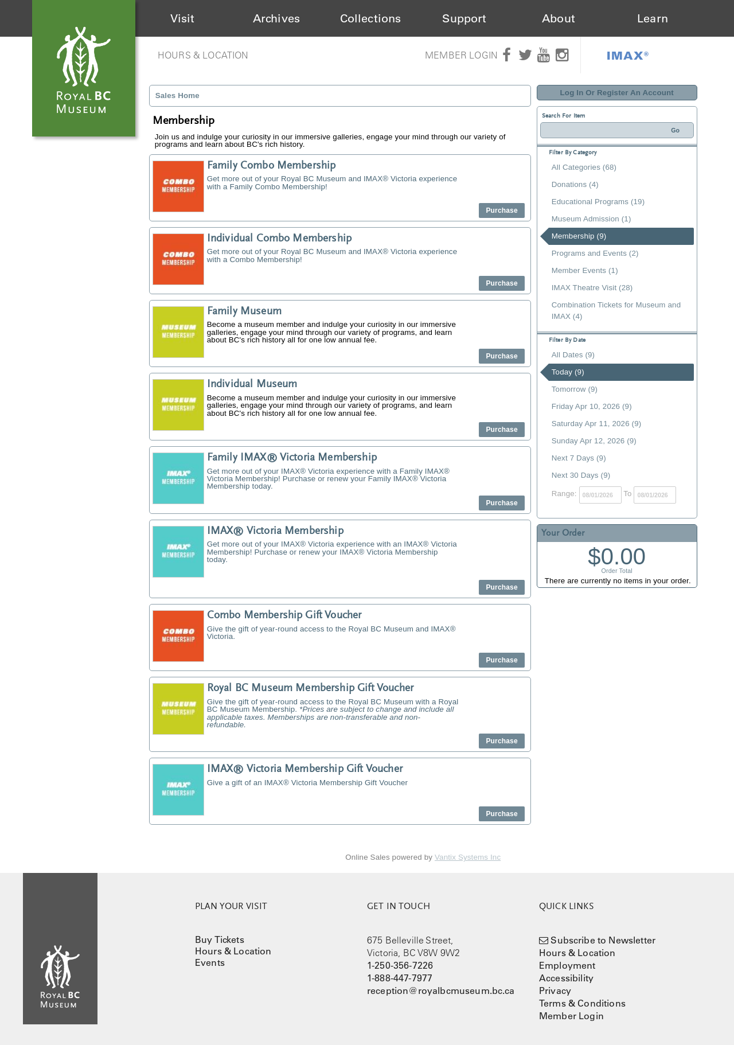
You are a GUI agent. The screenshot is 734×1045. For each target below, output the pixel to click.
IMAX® (628, 55)
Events (210, 962)
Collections (370, 18)
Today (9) (568, 372)
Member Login (461, 55)
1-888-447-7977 (399, 978)
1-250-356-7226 (400, 965)
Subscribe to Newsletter (602, 940)
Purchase (501, 210)
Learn (652, 18)
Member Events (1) (585, 270)
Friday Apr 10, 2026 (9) (592, 406)
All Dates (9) (573, 354)
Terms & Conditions (582, 1003)
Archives (276, 18)
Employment (567, 965)
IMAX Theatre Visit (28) (592, 287)
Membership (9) (579, 236)
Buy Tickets (219, 939)
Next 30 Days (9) (581, 475)
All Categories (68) (584, 167)
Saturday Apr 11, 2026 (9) (597, 423)
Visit (182, 18)
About (558, 18)
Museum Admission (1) (591, 219)
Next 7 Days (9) (579, 458)
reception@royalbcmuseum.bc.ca (441, 990)
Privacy (555, 990)
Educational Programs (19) (598, 201)
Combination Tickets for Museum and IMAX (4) (616, 311)
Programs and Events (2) (595, 253)
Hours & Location (203, 55)
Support (464, 18)
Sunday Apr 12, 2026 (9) (594, 440)
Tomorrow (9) (575, 389)
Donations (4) (575, 184)
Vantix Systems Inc (468, 857)
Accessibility (566, 978)
